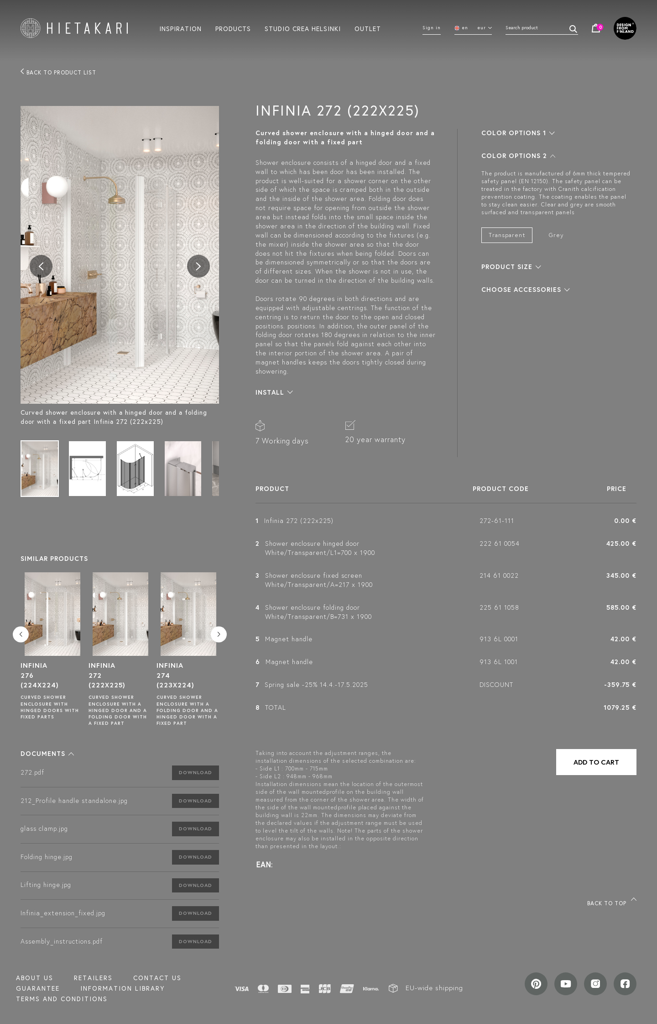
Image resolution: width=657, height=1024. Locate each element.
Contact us (157, 978)
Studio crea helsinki (303, 28)
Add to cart (596, 762)
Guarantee (38, 988)
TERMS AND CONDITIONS (62, 999)
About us (34, 978)
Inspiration (180, 28)
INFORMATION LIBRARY (122, 988)
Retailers (93, 978)
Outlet (368, 28)
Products (233, 28)
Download (195, 772)
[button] (47, 754)
